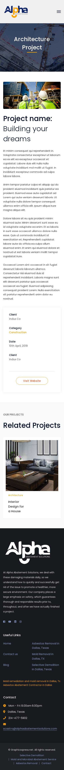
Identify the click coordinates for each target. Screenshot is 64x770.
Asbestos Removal (26, 763)
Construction (18, 332)
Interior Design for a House (16, 506)
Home (7, 643)
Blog (6, 665)
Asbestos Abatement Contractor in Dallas (27, 685)
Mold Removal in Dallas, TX (42, 656)
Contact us (10, 654)
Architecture (15, 495)
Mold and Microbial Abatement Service (33, 759)
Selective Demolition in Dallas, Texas (45, 667)
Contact (46, 763)
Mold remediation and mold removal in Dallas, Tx (31, 681)
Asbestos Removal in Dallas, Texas (45, 646)
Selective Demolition (32, 755)
